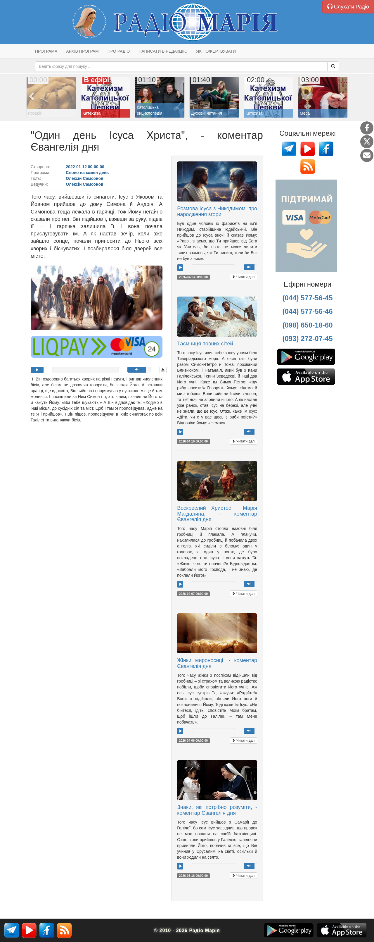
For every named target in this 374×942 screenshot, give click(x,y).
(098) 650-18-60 (307, 325)
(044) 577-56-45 (307, 298)
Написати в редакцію (162, 51)
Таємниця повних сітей (205, 344)
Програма (46, 51)
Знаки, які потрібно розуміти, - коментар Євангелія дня (217, 810)
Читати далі (243, 277)
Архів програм (82, 51)
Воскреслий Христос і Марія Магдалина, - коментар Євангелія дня (217, 514)
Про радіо (119, 51)
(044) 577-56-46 (307, 311)
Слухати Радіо (348, 7)
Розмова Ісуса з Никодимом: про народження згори (217, 211)
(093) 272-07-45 (307, 338)
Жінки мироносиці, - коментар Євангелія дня (217, 663)
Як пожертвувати (216, 51)
